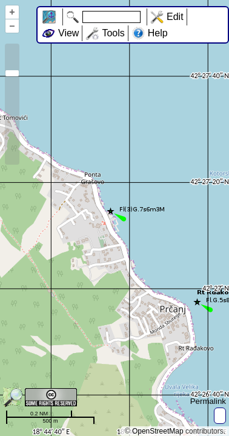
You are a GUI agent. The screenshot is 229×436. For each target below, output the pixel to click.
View (68, 33)
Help (158, 33)
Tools (113, 33)
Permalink (208, 401)
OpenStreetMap (158, 431)
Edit (175, 17)
